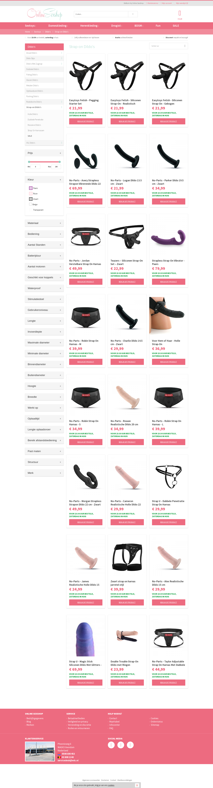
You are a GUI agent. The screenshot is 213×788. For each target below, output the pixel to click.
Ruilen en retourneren (79, 728)
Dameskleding (58, 25)
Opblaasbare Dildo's (34, 91)
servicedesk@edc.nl (68, 760)
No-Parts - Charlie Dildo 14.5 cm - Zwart (126, 342)
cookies (111, 785)
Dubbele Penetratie (35, 119)
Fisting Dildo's (31, 74)
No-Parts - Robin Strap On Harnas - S (83, 422)
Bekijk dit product (85, 121)
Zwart (35, 199)
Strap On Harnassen (36, 130)
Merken (30, 724)
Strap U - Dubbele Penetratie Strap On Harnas (168, 502)
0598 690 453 (66, 753)
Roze (35, 193)
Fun (158, 25)
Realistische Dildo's (34, 101)
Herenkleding (89, 25)
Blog (28, 721)
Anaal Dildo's (31, 53)
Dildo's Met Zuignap (34, 63)
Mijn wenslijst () (181, 3)
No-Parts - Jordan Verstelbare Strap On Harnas (85, 262)
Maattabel (114, 721)
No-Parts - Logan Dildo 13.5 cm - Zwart (126, 182)
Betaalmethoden (76, 718)
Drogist (116, 25)
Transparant (38, 210)
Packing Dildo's (32, 96)
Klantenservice (152, 3)
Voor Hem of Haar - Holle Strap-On (166, 342)
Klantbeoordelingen (125, 780)
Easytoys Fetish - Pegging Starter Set (84, 102)
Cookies (154, 718)
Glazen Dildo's (32, 80)
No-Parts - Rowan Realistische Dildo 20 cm (124, 422)
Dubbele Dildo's (32, 69)
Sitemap (155, 724)
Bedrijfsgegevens (34, 718)
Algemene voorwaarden (91, 780)
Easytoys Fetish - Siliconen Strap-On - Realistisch (126, 102)
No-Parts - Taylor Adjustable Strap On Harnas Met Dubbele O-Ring (168, 663)
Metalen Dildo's (32, 85)
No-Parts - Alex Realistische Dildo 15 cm (168, 583)
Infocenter (114, 724)
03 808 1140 (66, 757)
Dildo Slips (30, 58)
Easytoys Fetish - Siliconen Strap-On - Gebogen (167, 102)
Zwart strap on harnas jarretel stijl (123, 583)
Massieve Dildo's (34, 125)
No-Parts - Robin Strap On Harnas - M (83, 342)
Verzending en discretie (79, 724)
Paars (35, 188)
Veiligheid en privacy (78, 721)
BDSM (138, 25)
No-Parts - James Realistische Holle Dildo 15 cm (84, 583)
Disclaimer (105, 780)
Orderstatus (157, 721)
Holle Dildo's (33, 114)
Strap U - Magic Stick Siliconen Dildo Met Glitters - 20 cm (85, 663)
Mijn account (166, 3)
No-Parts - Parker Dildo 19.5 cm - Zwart (168, 182)
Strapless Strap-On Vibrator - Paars (168, 262)
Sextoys (30, 25)
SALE (176, 25)
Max (49, 167)
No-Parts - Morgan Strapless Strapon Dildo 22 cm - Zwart (85, 502)
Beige (34, 204)
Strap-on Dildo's (33, 107)
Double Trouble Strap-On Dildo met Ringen (124, 663)
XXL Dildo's (30, 142)
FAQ (111, 728)
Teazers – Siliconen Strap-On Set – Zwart (127, 262)
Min (29, 167)
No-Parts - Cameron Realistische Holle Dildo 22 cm (126, 502)
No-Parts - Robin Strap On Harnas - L (166, 422)
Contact (113, 718)
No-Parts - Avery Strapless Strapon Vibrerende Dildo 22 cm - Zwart (85, 182)
